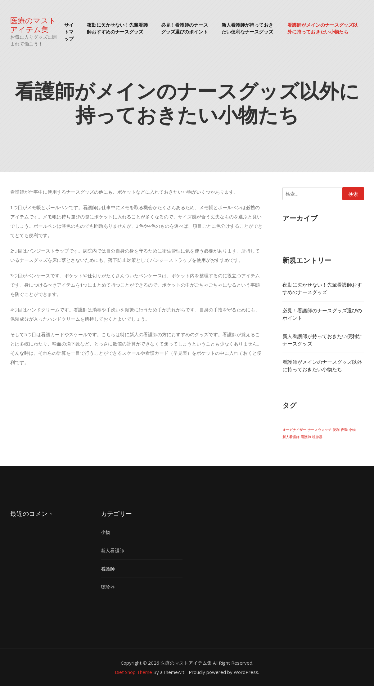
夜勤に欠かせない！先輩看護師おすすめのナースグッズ (117, 28)
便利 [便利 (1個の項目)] (336, 430)
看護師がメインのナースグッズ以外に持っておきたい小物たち (322, 28)
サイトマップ (69, 31)
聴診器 (108, 587)
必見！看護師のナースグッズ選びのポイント (184, 28)
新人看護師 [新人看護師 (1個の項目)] (291, 437)
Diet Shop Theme (133, 672)
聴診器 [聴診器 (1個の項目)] (317, 437)
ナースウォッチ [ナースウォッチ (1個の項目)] (319, 430)
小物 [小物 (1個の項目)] (352, 430)
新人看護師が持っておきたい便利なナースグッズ (247, 28)
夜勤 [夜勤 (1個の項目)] (344, 430)
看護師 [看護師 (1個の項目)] (306, 437)
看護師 (108, 568)
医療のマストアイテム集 (33, 24)
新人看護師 (112, 550)
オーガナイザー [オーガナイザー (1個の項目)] (294, 430)
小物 (105, 532)
